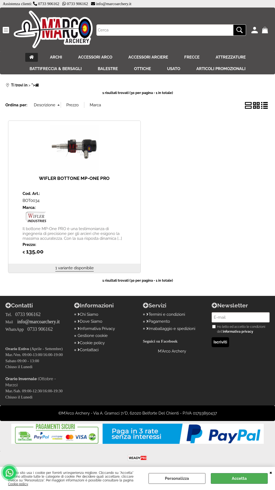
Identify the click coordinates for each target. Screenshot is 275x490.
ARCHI (56, 57)
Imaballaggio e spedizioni (170, 328)
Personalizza (177, 478)
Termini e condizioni (165, 314)
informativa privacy (238, 331)
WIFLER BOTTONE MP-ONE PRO (74, 178)
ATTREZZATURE (231, 57)
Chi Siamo (88, 314)
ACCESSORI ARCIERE (148, 57)
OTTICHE (142, 68)
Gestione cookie (93, 335)
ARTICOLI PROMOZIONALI (220, 68)
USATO (173, 68)
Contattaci (88, 349)
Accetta (239, 478)
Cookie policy (18, 484)
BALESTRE (108, 68)
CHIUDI (270, 472)
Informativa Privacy (96, 328)
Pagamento (158, 321)
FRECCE (192, 57)
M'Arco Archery (172, 351)
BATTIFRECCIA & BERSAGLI (56, 68)
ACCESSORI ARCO (95, 57)
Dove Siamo (90, 321)
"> (35, 85)
